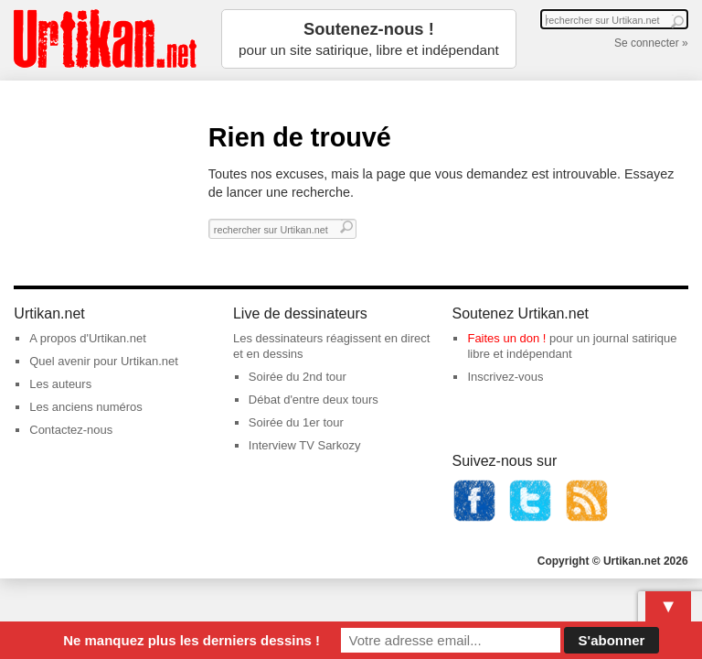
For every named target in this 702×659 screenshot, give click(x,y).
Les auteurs (60, 384)
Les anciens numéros (86, 407)
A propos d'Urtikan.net (87, 338)
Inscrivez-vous (505, 377)
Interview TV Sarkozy (305, 445)
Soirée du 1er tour (296, 422)
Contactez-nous (70, 430)
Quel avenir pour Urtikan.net (103, 361)
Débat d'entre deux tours (313, 399)
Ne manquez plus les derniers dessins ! (191, 640)
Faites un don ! (506, 338)
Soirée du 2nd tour (297, 377)
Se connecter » (651, 43)
